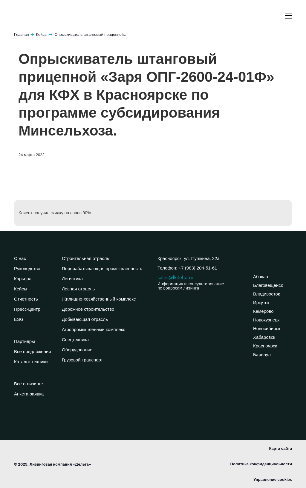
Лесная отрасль (78, 288)
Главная (21, 34)
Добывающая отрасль (85, 319)
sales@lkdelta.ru (200, 282)
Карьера (22, 278)
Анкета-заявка (29, 393)
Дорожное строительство (88, 309)
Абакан (260, 276)
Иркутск (261, 302)
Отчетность (26, 298)
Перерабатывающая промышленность (102, 268)
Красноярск (265, 345)
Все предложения (32, 351)
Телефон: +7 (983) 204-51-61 (187, 267)
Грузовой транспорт (82, 359)
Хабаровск (264, 337)
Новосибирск (266, 328)
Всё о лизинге (28, 383)
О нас (20, 258)
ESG (19, 319)
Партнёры (24, 341)
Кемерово (263, 311)
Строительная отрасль (85, 258)
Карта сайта (280, 448)
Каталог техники (31, 361)
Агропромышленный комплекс (93, 329)
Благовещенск (268, 285)
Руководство (27, 268)
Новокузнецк (266, 319)
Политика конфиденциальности (261, 464)
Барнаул (262, 354)
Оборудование (77, 349)
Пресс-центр (27, 309)
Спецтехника (75, 339)
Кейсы (41, 34)
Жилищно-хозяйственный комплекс (99, 298)
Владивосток (266, 293)
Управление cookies (272, 479)
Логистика (72, 278)
